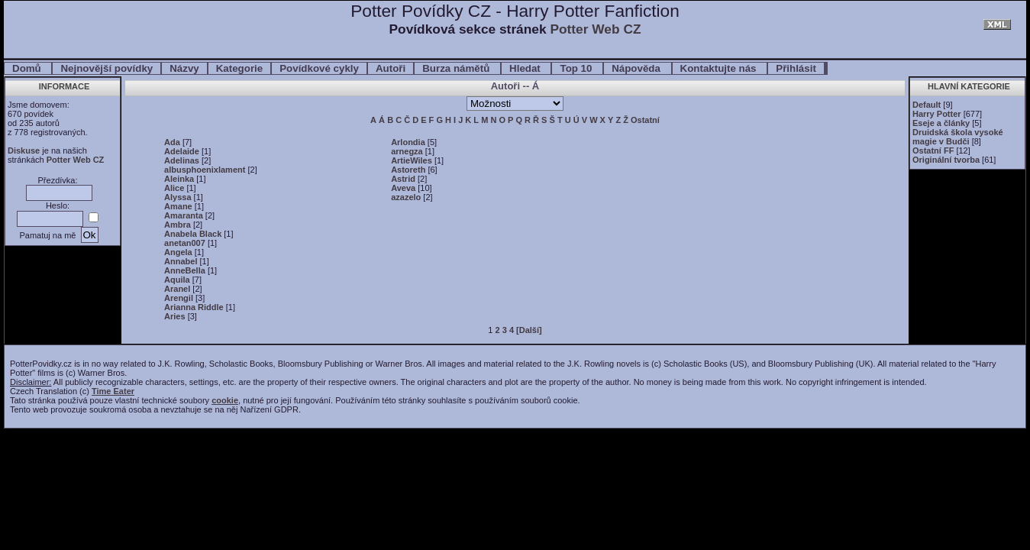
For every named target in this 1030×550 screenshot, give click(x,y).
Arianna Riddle (194, 307)
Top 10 (577, 68)
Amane (178, 206)
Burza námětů (457, 68)
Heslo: (57, 205)
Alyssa (177, 197)
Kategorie (239, 68)
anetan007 (184, 242)
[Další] (529, 330)
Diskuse (24, 150)
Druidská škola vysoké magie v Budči (957, 137)
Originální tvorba (946, 159)
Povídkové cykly (319, 68)
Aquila (177, 279)
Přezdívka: (58, 180)
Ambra (177, 224)
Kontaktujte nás (720, 68)
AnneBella (184, 270)
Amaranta (183, 215)
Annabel (180, 261)
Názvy (184, 68)
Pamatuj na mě (47, 235)
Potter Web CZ (595, 29)
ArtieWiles (411, 160)
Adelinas (181, 160)
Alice (174, 187)
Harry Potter (936, 113)
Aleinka (179, 178)
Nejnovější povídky (106, 68)
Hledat (526, 68)
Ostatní (645, 120)
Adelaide (181, 151)
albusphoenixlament (204, 169)
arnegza (407, 151)
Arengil (178, 297)
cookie (224, 400)
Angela (178, 252)
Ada (172, 142)
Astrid (403, 178)
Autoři (390, 68)
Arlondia (408, 142)
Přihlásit (796, 68)
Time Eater (113, 391)
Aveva (403, 187)
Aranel (177, 288)
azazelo (406, 197)
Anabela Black (192, 233)
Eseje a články (941, 123)
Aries (175, 316)
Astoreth (408, 169)
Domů (28, 68)
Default (926, 104)
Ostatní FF (933, 150)
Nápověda (637, 68)
